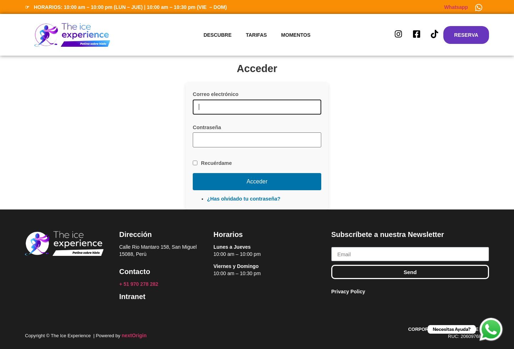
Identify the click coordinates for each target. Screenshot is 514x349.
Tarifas (256, 35)
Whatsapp (456, 7)
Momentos (296, 35)
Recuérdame (216, 163)
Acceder (257, 181)
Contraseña (207, 127)
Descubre (217, 35)
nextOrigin (134, 335)
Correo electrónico (215, 94)
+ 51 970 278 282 (139, 284)
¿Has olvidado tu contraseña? (244, 199)
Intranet (132, 296)
